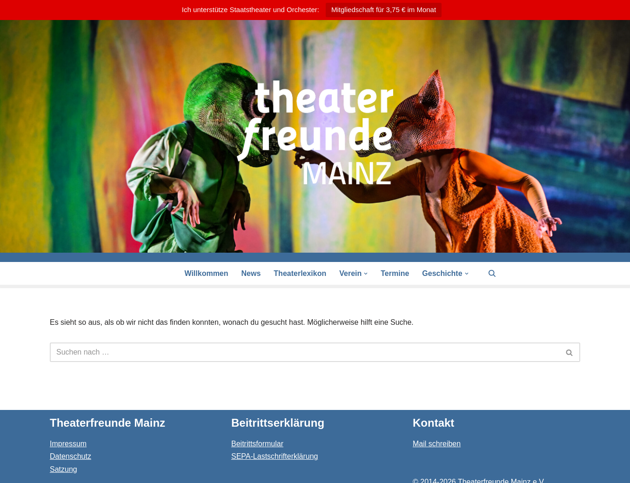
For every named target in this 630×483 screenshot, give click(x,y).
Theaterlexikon (300, 273)
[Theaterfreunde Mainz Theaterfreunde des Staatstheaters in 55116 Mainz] (315, 132)
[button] (366, 273)
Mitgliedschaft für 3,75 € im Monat (383, 9)
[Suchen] (492, 273)
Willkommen (206, 273)
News (251, 273)
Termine (395, 273)
